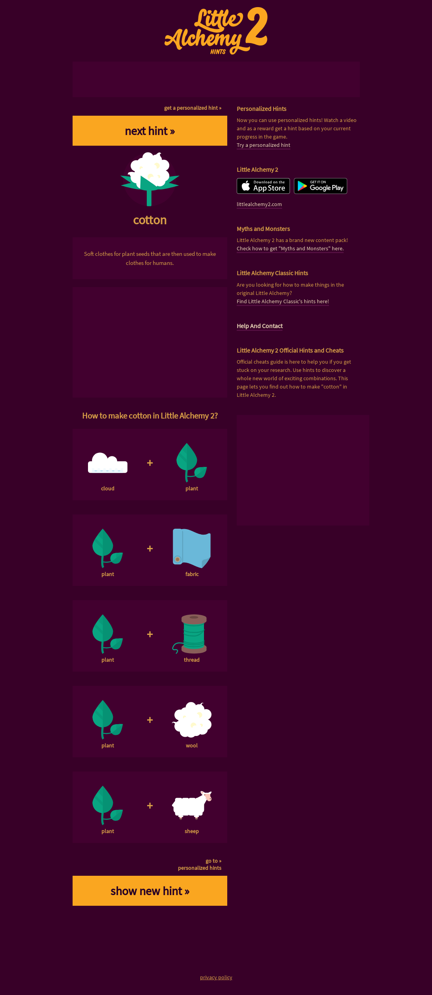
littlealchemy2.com (259, 204)
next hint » (150, 130)
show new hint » (149, 890)
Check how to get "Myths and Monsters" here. (290, 248)
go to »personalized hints (199, 864)
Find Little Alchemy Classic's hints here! (283, 301)
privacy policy (216, 977)
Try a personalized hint (263, 144)
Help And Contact (259, 326)
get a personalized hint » (192, 107)
